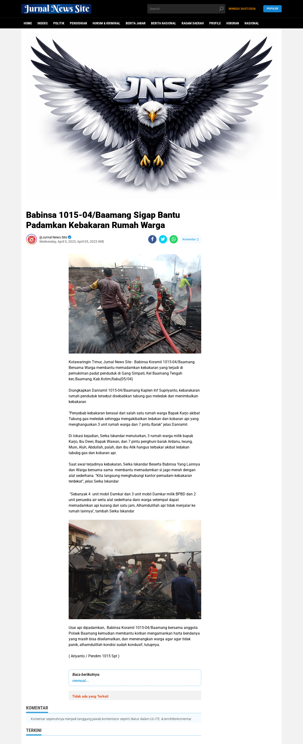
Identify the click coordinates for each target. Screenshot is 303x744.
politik (58, 23)
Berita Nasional (163, 23)
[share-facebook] (152, 239)
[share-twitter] (163, 239)
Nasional (252, 23)
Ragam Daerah (193, 23)
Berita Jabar (136, 23)
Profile (215, 23)
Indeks (42, 23)
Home (28, 23)
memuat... (80, 680)
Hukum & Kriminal (106, 23)
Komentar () (191, 239)
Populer (272, 8)
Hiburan (232, 23)
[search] (186, 8)
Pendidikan (78, 23)
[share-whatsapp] (173, 239)
